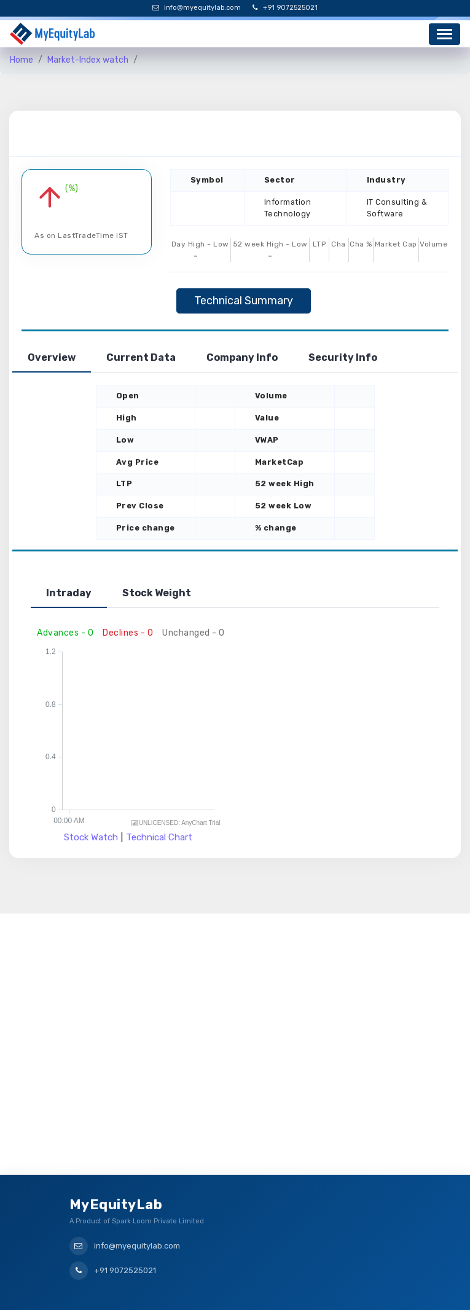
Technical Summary (243, 300)
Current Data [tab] (141, 357)
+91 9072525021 (285, 8)
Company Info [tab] (242, 357)
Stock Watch (91, 837)
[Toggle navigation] (444, 34)
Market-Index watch (87, 60)
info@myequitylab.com (196, 8)
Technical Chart (159, 837)
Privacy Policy (271, 1290)
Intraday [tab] (69, 593)
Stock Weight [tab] (156, 593)
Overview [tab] (52, 357)
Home (21, 60)
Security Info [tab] (342, 357)
